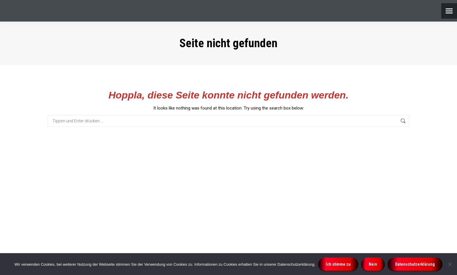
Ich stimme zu (338, 264)
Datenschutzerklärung (415, 264)
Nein (373, 264)
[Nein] (450, 264)
